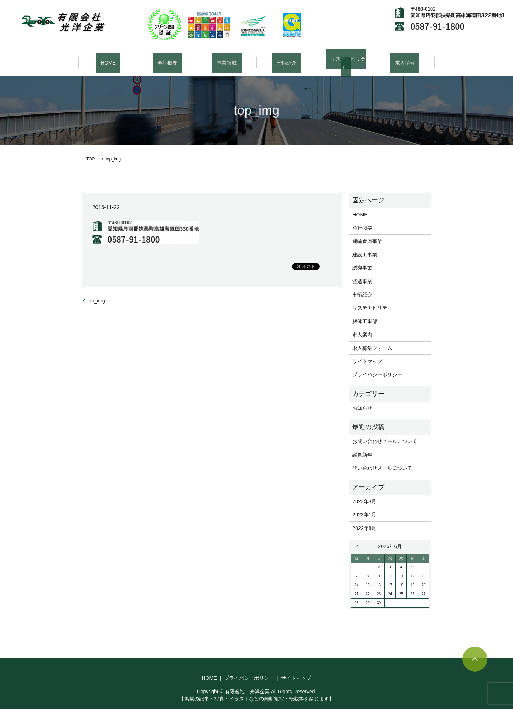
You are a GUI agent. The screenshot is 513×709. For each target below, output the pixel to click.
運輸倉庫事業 (367, 233)
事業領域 (224, 58)
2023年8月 (364, 493)
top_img (96, 292)
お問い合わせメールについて (384, 433)
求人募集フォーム (372, 339)
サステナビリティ (346, 58)
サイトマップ (367, 353)
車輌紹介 (286, 58)
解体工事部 (364, 313)
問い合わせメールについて (382, 460)
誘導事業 (362, 259)
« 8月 (359, 538)
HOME (108, 58)
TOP (90, 150)
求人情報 (405, 58)
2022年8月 (364, 519)
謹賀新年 (362, 446)
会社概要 (167, 58)
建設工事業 (364, 246)
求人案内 (362, 326)
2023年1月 (364, 506)
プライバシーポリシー (377, 366)
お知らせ (362, 399)
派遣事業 (362, 273)
